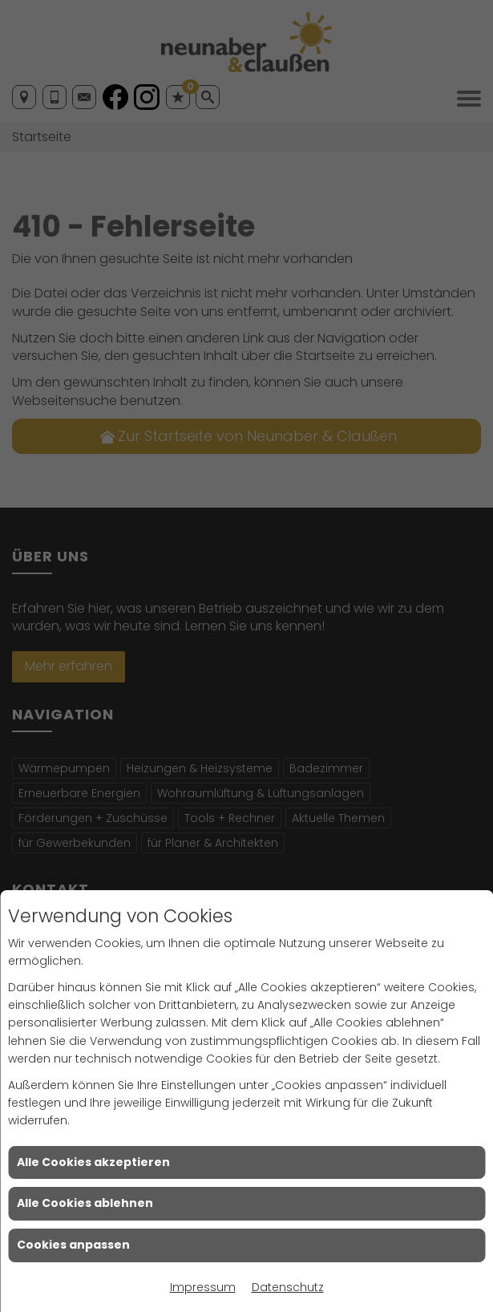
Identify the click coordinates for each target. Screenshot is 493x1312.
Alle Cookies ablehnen (85, 1203)
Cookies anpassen (73, 1245)
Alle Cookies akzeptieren (93, 1162)
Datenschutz (288, 1287)
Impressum (203, 1287)
